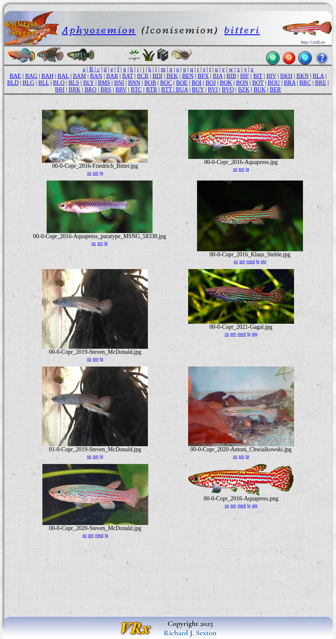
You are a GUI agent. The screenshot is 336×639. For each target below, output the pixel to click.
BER (275, 89)
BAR (112, 76)
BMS (104, 83)
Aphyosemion (99, 29)
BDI (157, 76)
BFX (202, 76)
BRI (60, 89)
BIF (244, 76)
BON (242, 83)
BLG (28, 83)
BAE (15, 76)
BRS (105, 89)
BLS (74, 83)
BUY (198, 89)
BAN (96, 76)
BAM (79, 76)
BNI (119, 83)
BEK (172, 76)
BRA (289, 83)
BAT (127, 76)
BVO (228, 89)
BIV (271, 76)
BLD (13, 83)
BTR (151, 89)
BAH (48, 76)
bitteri (242, 29)
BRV (121, 89)
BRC (305, 83)
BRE (320, 83)
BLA (318, 76)
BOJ (210, 83)
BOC (166, 83)
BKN (303, 76)
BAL (63, 76)
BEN (188, 76)
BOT (258, 83)
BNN (134, 83)
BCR (142, 76)
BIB (231, 76)
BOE (181, 83)
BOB (150, 83)
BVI (213, 89)
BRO (91, 89)
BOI (196, 83)
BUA (182, 89)
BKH (286, 76)
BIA (217, 76)
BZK (244, 89)
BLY (88, 83)
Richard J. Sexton (190, 632)
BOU (274, 83)
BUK (259, 89)
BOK (226, 83)
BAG (31, 76)
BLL (43, 83)
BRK (75, 89)
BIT (257, 76)
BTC (136, 89)
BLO (58, 83)
